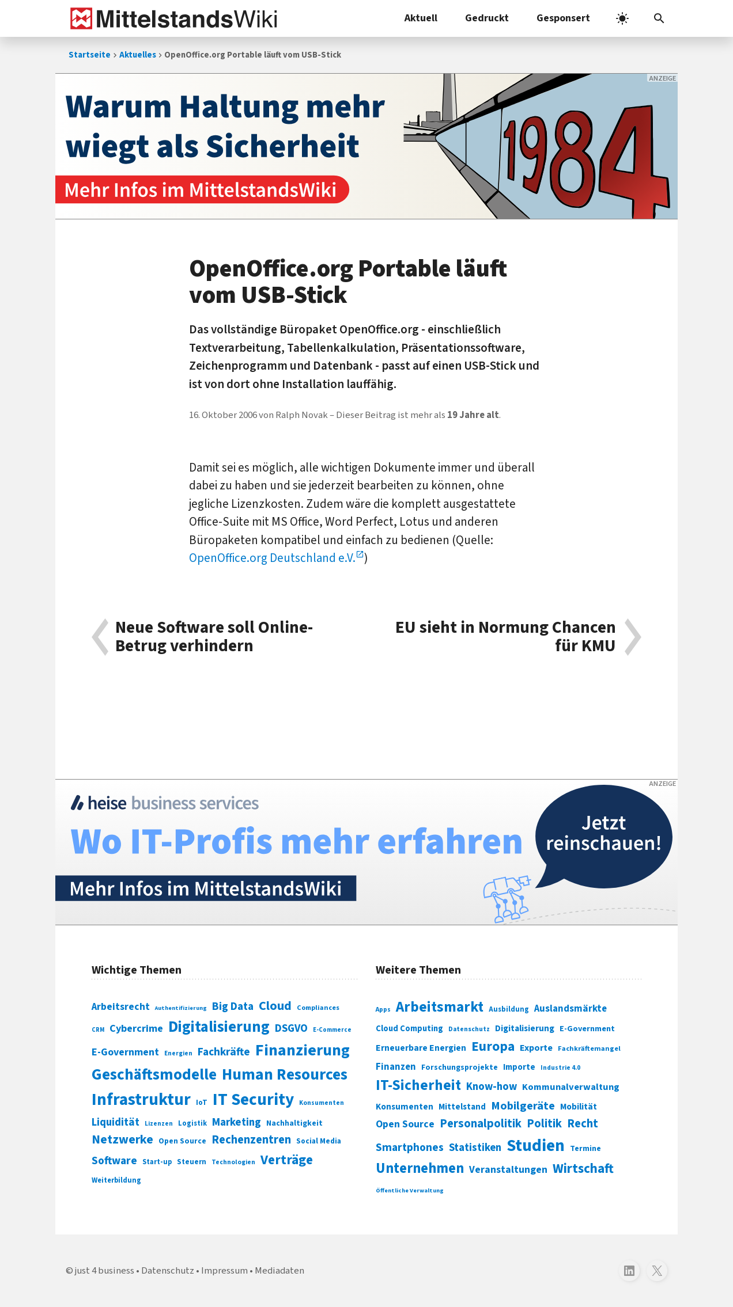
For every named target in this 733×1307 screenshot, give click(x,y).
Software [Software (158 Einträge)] (114, 1161)
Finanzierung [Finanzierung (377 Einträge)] (302, 1050)
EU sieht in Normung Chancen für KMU (505, 637)
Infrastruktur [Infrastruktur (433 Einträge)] (141, 1100)
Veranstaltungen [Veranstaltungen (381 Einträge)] (508, 1169)
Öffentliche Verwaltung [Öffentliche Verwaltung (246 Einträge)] (410, 1190)
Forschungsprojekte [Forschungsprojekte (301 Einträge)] (459, 1067)
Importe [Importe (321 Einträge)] (519, 1067)
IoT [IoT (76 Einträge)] (201, 1102)
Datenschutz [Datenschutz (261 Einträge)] (469, 1029)
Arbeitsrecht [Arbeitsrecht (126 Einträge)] (121, 1007)
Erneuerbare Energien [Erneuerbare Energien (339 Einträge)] (421, 1048)
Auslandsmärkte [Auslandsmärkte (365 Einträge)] (570, 1009)
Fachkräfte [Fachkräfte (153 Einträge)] (224, 1052)
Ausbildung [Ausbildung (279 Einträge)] (509, 1009)
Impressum (224, 1271)
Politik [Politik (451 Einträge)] (544, 1123)
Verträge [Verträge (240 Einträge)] (286, 1159)
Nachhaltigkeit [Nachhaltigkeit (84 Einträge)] (294, 1123)
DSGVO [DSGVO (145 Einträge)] (291, 1028)
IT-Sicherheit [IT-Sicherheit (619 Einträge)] (418, 1085)
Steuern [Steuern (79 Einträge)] (191, 1162)
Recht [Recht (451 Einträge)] (582, 1123)
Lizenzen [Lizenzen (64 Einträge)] (159, 1123)
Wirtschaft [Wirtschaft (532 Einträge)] (583, 1168)
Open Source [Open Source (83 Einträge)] (182, 1140)
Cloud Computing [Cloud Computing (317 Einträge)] (409, 1029)
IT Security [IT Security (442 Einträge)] (253, 1100)
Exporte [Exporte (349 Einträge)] (536, 1048)
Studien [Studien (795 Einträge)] (536, 1146)
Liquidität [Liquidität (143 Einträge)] (115, 1122)
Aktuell (421, 18)
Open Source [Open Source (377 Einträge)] (405, 1124)
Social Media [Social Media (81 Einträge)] (318, 1140)
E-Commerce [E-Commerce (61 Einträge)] (332, 1029)
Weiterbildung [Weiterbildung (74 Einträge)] (116, 1180)
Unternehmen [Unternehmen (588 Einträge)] (420, 1168)
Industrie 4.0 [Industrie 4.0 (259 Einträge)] (560, 1067)
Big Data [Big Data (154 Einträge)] (233, 1006)
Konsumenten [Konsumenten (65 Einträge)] (321, 1103)
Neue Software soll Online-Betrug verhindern (214, 637)
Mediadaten (279, 1271)
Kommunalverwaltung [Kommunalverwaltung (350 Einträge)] (570, 1087)
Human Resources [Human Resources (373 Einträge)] (284, 1074)
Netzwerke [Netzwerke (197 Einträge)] (122, 1140)
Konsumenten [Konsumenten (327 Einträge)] (404, 1106)
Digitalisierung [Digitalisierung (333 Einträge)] (524, 1028)
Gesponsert (563, 18)
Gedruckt (487, 18)
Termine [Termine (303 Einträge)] (585, 1148)
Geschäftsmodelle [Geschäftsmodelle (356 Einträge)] (154, 1074)
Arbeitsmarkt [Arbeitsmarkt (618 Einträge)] (439, 1007)
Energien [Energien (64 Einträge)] (178, 1053)
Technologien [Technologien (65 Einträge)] (233, 1162)
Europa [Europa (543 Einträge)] (493, 1046)
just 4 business (104, 1271)
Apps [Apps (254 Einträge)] (383, 1009)
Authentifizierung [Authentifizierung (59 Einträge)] (181, 1008)
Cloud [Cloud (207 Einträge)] (275, 1006)
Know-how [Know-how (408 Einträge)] (491, 1086)
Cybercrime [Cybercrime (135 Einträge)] (136, 1028)
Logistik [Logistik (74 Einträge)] (192, 1123)
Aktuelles (137, 55)
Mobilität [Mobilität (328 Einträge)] (578, 1106)
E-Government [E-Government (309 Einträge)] (587, 1029)
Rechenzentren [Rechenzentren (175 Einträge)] (251, 1139)
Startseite (90, 55)
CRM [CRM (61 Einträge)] (98, 1029)
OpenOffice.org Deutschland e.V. (272, 558)
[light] (622, 18)
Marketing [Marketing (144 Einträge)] (236, 1122)
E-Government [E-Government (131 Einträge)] (125, 1052)
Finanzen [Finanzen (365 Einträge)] (396, 1067)
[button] (659, 18)
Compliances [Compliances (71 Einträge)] (318, 1007)
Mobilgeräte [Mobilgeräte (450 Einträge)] (523, 1105)
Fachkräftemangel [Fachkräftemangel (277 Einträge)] (589, 1048)
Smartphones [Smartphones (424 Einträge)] (410, 1147)
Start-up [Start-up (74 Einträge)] (157, 1162)
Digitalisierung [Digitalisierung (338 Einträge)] (219, 1027)
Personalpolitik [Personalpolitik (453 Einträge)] (481, 1123)
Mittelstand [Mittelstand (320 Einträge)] (462, 1107)
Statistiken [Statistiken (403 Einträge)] (475, 1147)
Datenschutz (167, 1271)
